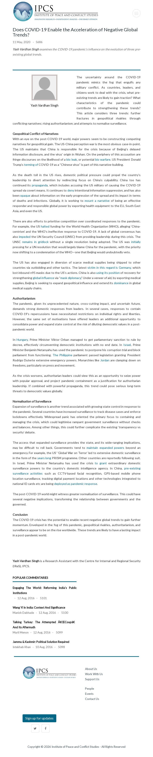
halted (45, 226)
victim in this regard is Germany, (109, 267)
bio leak (71, 159)
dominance (121, 283)
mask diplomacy (70, 278)
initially (136, 242)
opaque (25, 195)
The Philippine (62, 355)
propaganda (40, 185)
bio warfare (102, 159)
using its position (108, 272)
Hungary (22, 339)
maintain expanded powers (105, 447)
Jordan (104, 360)
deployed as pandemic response (75, 484)
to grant (101, 463)
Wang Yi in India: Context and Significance (39, 607)
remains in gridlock (35, 242)
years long (44, 458)
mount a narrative (97, 200)
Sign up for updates (39, 718)
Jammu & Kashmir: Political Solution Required (41, 642)
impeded (25, 236)
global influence (43, 278)
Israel (127, 345)
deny (70, 190)
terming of (31, 164)
